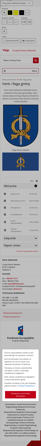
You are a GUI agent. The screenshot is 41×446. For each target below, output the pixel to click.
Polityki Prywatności (26, 386)
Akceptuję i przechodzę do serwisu (20, 394)
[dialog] (20, 223)
